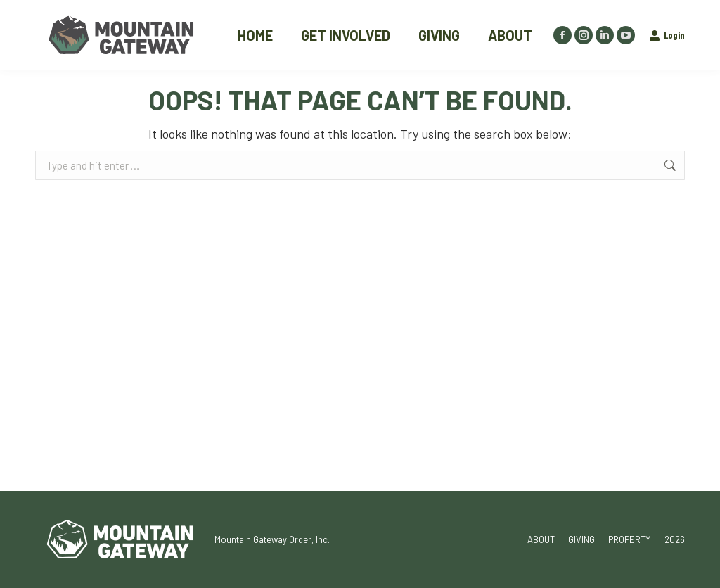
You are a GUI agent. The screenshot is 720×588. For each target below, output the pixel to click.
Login (667, 35)
